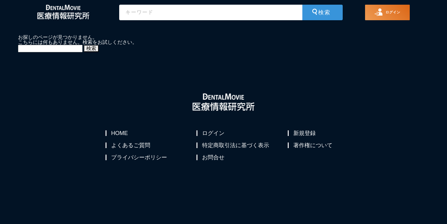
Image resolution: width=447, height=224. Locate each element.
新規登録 (305, 133)
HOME (120, 133)
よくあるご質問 (131, 148)
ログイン (214, 133)
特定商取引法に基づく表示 (236, 148)
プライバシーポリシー (140, 163)
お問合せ (214, 163)
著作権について (313, 148)
